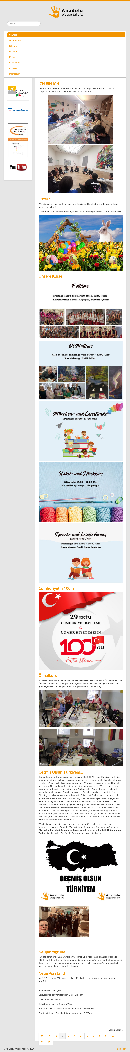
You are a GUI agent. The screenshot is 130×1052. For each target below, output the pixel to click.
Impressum (14, 74)
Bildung (13, 46)
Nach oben (121, 1049)
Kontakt (13, 68)
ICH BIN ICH (49, 84)
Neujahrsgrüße (52, 952)
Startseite (14, 35)
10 (113, 1036)
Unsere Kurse (50, 276)
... (81, 1036)
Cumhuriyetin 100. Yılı (58, 588)
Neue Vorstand (52, 973)
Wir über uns (15, 40)
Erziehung (14, 51)
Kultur (12, 57)
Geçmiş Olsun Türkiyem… (61, 772)
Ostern (45, 199)
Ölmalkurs (48, 675)
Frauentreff (14, 62)
